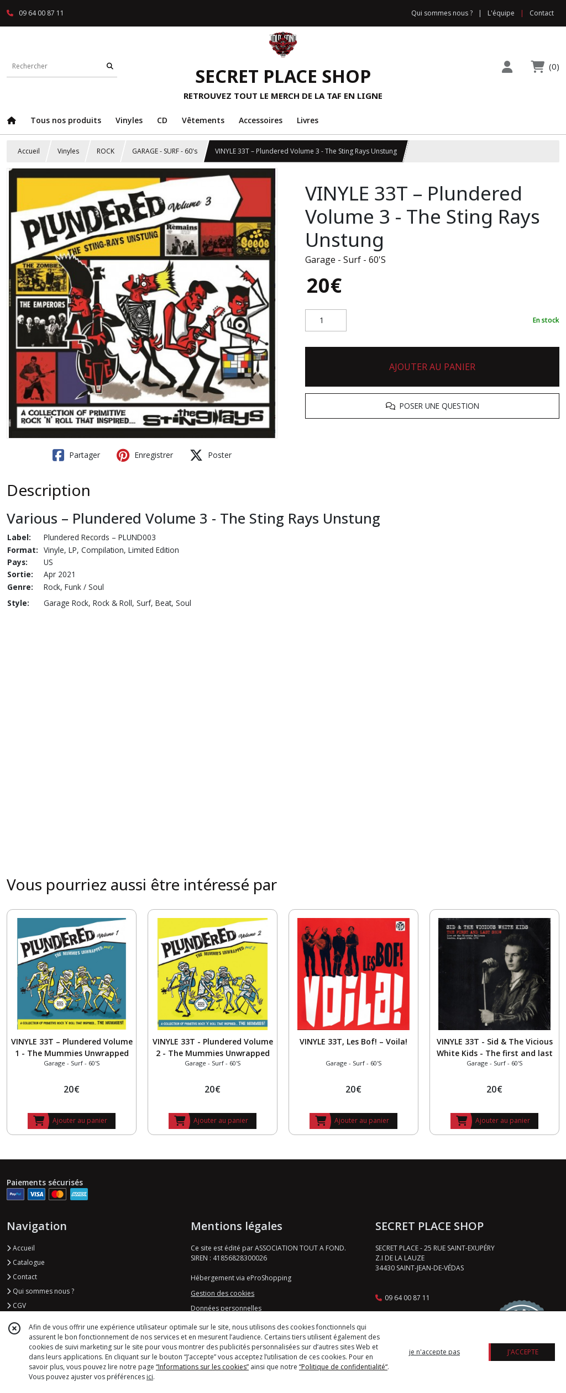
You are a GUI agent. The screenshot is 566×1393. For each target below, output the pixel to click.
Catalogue (26, 1262)
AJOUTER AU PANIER (432, 367)
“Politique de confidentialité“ (343, 1366)
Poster (211, 455)
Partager (76, 455)
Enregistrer (145, 455)
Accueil (29, 151)
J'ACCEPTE (522, 1352)
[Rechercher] (110, 66)
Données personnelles (226, 1308)
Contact (542, 13)
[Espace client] (507, 66)
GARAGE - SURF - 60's (164, 151)
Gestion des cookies (222, 1293)
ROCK (105, 151)
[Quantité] (326, 320)
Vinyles (68, 151)
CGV (16, 1305)
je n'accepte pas (434, 1352)
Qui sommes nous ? (40, 1291)
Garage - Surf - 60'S (345, 260)
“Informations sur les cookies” (202, 1366)
